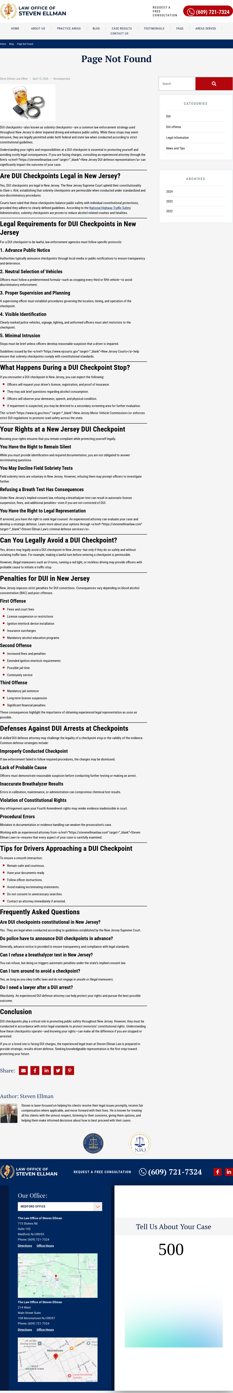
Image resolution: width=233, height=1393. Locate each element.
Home (15, 28)
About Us (38, 28)
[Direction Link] (58, 1299)
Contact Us (120, 33)
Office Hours (45, 1248)
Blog (96, 28)
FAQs (180, 28)
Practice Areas (69, 28)
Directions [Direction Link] (25, 1248)
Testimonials (154, 28)
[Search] (214, 83)
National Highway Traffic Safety (110, 208)
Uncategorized (61, 78)
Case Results (122, 28)
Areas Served (205, 28)
